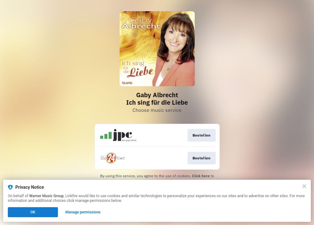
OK (32, 212)
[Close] (304, 186)
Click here (201, 175)
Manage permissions (83, 212)
